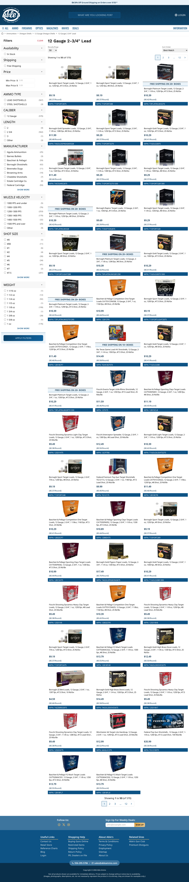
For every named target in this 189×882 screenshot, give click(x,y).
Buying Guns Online (78, 841)
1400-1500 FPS (12, 219)
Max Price (11, 85)
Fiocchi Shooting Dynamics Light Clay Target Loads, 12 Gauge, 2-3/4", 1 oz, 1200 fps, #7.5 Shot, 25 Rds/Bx (70, 437)
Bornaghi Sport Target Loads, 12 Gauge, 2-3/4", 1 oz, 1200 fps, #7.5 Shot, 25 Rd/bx (165, 300)
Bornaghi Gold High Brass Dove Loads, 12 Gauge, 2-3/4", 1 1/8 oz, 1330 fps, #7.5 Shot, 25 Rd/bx (164, 650)
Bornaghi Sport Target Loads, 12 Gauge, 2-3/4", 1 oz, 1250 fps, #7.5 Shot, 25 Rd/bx (70, 84)
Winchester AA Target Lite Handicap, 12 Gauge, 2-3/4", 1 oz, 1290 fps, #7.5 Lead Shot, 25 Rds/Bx (117, 733)
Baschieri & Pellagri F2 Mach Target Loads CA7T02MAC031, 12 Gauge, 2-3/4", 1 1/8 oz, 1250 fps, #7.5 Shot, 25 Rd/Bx (70, 777)
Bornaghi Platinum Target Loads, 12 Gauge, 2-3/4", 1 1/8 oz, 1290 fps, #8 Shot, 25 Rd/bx (116, 260)
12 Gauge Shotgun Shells (45, 33)
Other (8, 140)
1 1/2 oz (9, 295)
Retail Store (46, 844)
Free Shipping (12, 65)
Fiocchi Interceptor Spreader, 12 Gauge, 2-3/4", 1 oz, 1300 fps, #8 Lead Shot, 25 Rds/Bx (117, 436)
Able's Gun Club (137, 841)
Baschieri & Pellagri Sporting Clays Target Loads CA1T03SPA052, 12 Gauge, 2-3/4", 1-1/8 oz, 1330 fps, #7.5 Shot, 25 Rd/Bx (117, 522)
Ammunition (11, 33)
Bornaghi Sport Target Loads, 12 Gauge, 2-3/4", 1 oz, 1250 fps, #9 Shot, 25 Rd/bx (165, 521)
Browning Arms (13, 172)
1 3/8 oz (9, 315)
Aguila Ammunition (15, 152)
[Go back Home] (2, 33)
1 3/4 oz (9, 311)
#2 (7, 252)
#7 (7, 268)
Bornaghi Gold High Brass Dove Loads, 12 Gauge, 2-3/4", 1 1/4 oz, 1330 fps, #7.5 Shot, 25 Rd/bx (116, 692)
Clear (40, 40)
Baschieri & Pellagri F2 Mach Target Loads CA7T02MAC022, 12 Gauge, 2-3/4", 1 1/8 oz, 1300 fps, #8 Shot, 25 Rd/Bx (117, 650)
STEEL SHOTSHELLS (15, 104)
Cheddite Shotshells (15, 176)
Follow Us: (63, 820)
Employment (105, 848)
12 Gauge (10, 116)
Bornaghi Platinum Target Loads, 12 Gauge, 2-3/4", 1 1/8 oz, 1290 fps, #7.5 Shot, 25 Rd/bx (69, 305)
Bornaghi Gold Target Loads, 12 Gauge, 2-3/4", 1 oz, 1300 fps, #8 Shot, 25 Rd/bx (165, 563)
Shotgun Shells (25, 33)
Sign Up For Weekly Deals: (120, 820)
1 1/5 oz (9, 303)
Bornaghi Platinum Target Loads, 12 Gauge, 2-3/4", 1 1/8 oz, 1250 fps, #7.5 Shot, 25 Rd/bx (164, 90)
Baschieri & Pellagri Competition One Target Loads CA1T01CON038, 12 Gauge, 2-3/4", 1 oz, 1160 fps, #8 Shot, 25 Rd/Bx (116, 301)
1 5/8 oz (9, 319)
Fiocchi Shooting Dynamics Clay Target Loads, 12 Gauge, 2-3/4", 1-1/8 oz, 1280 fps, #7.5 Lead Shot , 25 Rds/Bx (70, 735)
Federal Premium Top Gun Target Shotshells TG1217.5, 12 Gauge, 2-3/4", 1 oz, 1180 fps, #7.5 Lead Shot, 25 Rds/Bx (116, 480)
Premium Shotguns (139, 844)
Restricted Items (76, 844)
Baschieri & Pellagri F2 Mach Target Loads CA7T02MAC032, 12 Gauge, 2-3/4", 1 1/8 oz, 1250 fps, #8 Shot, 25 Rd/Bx (117, 777)
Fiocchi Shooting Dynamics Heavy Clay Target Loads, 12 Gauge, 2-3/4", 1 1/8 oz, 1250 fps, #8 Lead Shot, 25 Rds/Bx (164, 607)
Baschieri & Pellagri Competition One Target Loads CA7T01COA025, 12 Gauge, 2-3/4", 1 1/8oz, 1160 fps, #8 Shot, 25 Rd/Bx (117, 607)
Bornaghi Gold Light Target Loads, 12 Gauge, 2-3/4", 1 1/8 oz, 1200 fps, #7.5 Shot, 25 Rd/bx (164, 436)
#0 (7, 239)
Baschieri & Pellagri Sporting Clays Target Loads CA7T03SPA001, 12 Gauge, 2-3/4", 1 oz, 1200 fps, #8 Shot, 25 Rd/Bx (164, 392)
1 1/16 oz (10, 290)
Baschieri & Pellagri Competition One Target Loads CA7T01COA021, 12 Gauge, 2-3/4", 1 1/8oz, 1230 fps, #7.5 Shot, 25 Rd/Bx (70, 347)
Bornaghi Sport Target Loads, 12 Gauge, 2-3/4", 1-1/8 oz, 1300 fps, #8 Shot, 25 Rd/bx (164, 169)
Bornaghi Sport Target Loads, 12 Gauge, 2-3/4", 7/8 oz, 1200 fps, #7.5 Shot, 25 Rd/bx (69, 648)
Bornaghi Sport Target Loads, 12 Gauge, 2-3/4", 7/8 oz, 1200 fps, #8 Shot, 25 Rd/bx (69, 478)
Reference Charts (49, 848)
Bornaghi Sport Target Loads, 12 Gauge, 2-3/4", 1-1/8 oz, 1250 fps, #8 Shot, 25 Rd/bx (164, 209)
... (174, 57)
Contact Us (45, 841)
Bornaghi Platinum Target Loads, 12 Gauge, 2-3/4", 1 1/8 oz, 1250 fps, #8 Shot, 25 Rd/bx (69, 215)
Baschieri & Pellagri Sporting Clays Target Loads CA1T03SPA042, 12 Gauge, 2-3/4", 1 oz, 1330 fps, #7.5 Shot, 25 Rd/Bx (70, 565)
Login (43, 855)
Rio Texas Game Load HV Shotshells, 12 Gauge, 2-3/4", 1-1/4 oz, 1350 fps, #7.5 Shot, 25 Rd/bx (117, 350)
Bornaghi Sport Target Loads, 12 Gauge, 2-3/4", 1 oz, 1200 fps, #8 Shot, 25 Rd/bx (70, 254)
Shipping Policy (76, 848)
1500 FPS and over (14, 223)
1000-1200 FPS (12, 207)
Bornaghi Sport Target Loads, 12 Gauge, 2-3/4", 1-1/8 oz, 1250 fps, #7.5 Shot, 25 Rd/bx (116, 129)
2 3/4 (8, 132)
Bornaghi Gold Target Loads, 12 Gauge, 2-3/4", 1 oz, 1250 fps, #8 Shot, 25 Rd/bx (165, 345)
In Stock (9, 54)
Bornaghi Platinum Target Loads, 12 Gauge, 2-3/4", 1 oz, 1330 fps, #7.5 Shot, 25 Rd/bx (69, 396)
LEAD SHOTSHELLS (15, 100)
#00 (7, 243)
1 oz (7, 323)
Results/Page (53, 49)
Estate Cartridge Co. (15, 181)
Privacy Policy (105, 844)
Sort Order (175, 49)
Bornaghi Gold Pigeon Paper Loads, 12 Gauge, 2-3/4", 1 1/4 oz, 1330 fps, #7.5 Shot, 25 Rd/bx (117, 563)
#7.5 (7, 272)
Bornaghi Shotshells (15, 164)
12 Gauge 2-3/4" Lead (67, 33)
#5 (7, 260)
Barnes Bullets (12, 156)
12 (179, 57)
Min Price (10, 80)
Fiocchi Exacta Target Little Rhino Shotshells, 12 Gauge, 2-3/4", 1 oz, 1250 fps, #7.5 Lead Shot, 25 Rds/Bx (117, 392)
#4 (7, 256)
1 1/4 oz (9, 299)
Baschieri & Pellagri (15, 160)
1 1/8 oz (9, 307)
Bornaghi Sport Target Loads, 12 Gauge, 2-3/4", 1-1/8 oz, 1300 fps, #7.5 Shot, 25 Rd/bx (116, 169)
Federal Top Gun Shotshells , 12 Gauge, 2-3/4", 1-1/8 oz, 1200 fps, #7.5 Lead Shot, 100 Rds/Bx (165, 733)
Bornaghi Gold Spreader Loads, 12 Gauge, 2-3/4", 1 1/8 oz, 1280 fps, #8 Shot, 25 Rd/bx (70, 129)
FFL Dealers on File (77, 855)
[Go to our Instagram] (68, 825)
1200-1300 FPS (12, 211)
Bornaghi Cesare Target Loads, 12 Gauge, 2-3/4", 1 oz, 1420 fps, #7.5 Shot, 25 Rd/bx (70, 169)
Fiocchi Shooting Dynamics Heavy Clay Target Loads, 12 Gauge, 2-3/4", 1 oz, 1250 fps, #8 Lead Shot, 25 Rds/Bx (69, 607)
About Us (103, 855)
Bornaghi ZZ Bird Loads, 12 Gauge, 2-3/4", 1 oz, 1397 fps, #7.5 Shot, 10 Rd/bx (69, 691)
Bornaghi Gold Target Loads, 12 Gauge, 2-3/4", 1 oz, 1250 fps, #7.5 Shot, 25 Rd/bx (165, 129)
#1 (7, 248)
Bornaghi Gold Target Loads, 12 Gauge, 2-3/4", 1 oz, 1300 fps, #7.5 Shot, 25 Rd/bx (165, 254)
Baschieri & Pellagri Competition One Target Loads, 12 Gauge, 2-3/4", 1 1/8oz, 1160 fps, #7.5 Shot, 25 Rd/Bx (69, 522)
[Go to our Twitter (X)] (64, 825)
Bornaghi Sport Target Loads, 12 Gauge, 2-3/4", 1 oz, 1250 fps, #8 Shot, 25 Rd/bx (117, 84)
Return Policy (75, 851)
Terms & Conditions (109, 841)
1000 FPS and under (15, 203)
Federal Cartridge (14, 185)
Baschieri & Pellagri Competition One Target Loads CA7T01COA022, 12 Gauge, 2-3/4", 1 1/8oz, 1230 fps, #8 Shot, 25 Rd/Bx (165, 480)
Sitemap (103, 851)
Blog (42, 851)
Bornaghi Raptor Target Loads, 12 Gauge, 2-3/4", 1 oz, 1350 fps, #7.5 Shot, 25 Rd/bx (117, 209)
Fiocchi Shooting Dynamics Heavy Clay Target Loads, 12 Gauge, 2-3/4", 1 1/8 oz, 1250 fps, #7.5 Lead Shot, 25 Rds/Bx (164, 692)
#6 (7, 264)
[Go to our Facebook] (59, 825)
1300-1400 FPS (12, 215)
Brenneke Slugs (13, 168)
